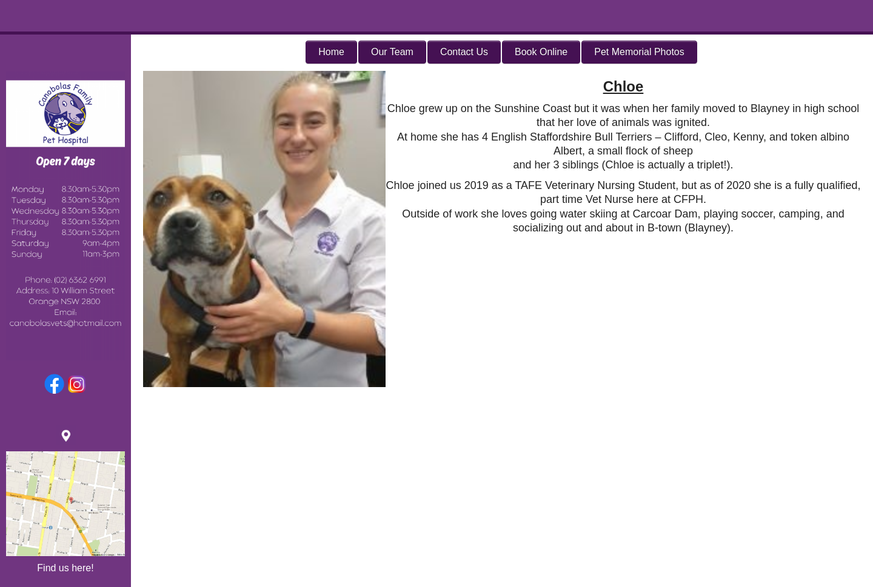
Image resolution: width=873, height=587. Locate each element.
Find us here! (65, 568)
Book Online (541, 52)
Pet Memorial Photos (639, 52)
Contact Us (464, 52)
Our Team (392, 52)
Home (331, 52)
